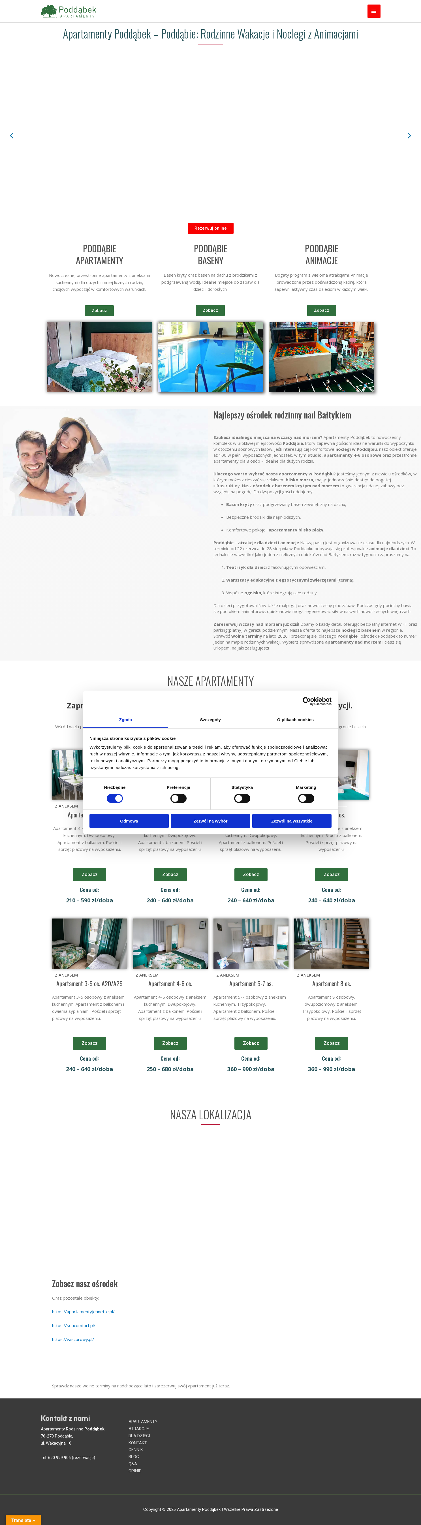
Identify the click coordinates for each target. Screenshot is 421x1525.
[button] (12, 136)
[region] (210, 135)
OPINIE (135, 1470)
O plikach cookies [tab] (295, 719)
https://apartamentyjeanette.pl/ (83, 1311)
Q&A (133, 1463)
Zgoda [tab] (125, 719)
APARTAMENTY (143, 1421)
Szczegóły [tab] (210, 719)
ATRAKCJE (139, 1428)
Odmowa (129, 821)
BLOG (134, 1456)
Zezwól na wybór (210, 821)
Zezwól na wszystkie (292, 821)
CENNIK (136, 1449)
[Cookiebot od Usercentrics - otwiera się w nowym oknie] (307, 701)
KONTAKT (138, 1442)
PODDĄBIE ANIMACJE (321, 254)
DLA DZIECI (139, 1435)
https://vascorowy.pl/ (73, 1339)
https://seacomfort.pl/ (73, 1325)
